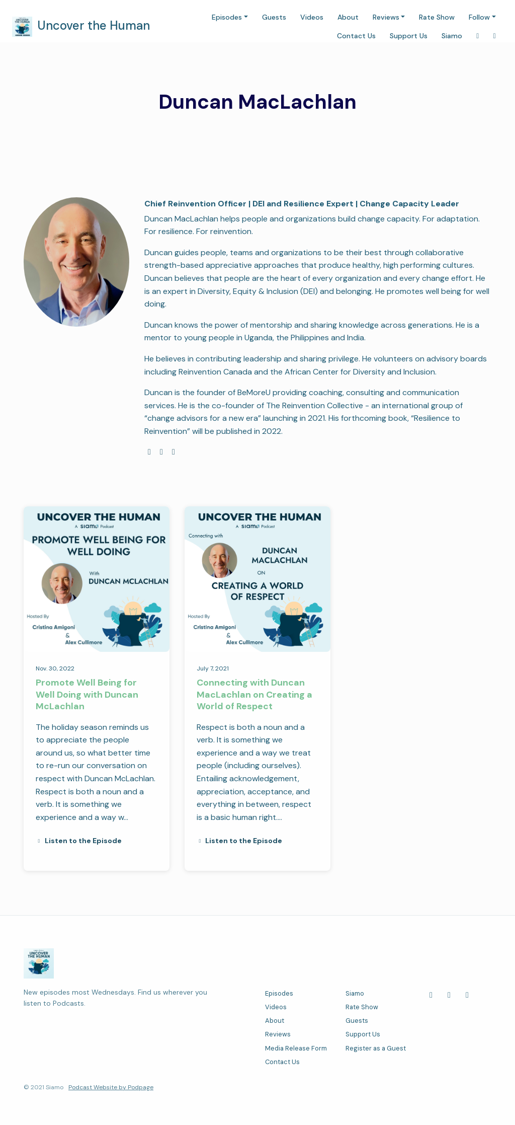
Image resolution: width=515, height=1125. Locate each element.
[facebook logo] (161, 451)
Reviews (386, 17)
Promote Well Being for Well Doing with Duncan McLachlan (87, 694)
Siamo (452, 35)
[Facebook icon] (431, 995)
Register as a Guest (376, 1048)
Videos (311, 17)
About (348, 17)
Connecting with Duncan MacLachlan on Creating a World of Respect (254, 694)
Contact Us (356, 35)
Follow (479, 17)
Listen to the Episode (79, 840)
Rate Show (437, 17)
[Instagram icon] (467, 995)
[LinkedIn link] (494, 36)
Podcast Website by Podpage (110, 1087)
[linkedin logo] (173, 451)
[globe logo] (149, 451)
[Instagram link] (477, 36)
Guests (274, 17)
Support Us (408, 35)
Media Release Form (296, 1048)
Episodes (227, 17)
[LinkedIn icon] (449, 995)
